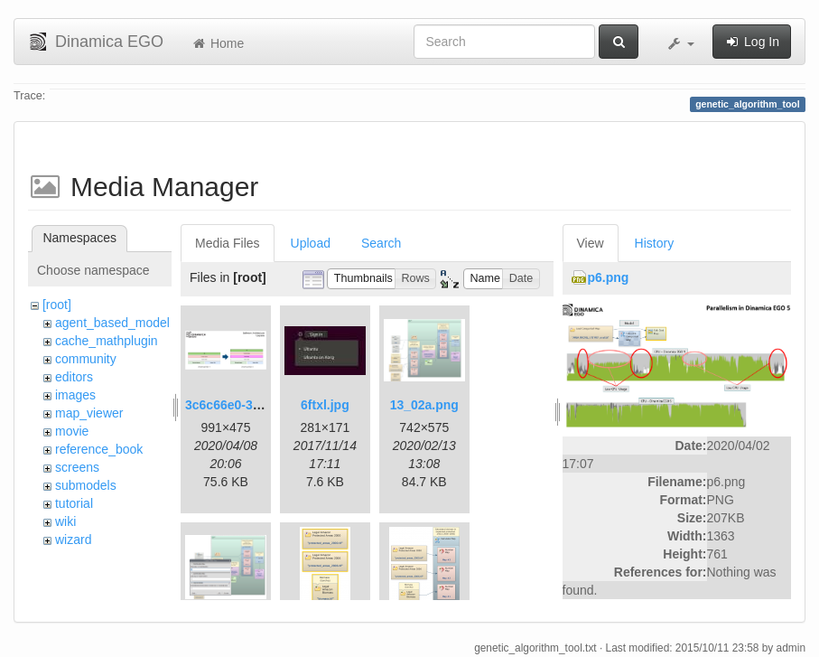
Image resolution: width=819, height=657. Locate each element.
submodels (85, 485)
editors (74, 377)
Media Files (227, 243)
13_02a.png (424, 405)
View (590, 243)
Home (217, 43)
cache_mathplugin (106, 340)
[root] (56, 304)
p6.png (608, 277)
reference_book (99, 449)
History (655, 243)
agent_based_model (112, 322)
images (75, 395)
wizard (73, 539)
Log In (751, 41)
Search (381, 243)
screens (77, 467)
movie (71, 431)
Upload (310, 243)
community (85, 359)
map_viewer (89, 413)
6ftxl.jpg (325, 405)
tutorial (74, 503)
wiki (65, 521)
